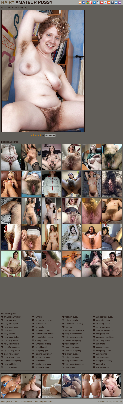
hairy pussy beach (10, 344)
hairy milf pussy (70, 344)
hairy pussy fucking (41, 344)
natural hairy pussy (71, 351)
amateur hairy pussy (11, 317)
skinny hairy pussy (102, 327)
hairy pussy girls (40, 351)
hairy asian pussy (10, 327)
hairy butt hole (8, 364)
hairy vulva (99, 364)
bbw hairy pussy (9, 340)
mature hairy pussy (71, 340)
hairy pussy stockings (103, 337)
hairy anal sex (8, 320)
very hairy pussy (101, 357)
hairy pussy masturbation (74, 337)
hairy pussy (68, 367)
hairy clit (37, 317)
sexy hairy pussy (101, 324)
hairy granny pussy (41, 357)
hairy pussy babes (10, 337)
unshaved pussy (101, 347)
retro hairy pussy (101, 320)
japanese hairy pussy (72, 324)
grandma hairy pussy (42, 354)
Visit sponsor (50, 135)
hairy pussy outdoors (72, 361)
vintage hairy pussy (102, 361)
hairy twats (99, 344)
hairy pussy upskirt (102, 351)
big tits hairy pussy (10, 351)
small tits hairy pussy (103, 330)
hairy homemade (40, 367)
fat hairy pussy (39, 340)
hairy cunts (38, 327)
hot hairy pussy (70, 317)
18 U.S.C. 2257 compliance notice (39, 402)
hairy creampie (39, 324)
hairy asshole (8, 334)
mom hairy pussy (71, 347)
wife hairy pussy (101, 367)
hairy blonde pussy (10, 357)
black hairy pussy (10, 354)
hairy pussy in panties (72, 364)
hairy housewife (70, 320)
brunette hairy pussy (11, 361)
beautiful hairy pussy (11, 347)
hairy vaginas (100, 354)
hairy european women (43, 334)
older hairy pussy (71, 357)
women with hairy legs (73, 330)
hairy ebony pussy (41, 330)
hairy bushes (38, 361)
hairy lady (67, 327)
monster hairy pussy (42, 364)
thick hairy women (102, 340)
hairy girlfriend (39, 347)
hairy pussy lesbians (72, 334)
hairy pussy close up (42, 320)
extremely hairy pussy (42, 337)
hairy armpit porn (9, 324)
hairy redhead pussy (103, 317)
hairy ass (6, 330)
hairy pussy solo (101, 334)
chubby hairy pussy (10, 367)
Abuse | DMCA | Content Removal (14, 402)
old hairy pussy (70, 354)
